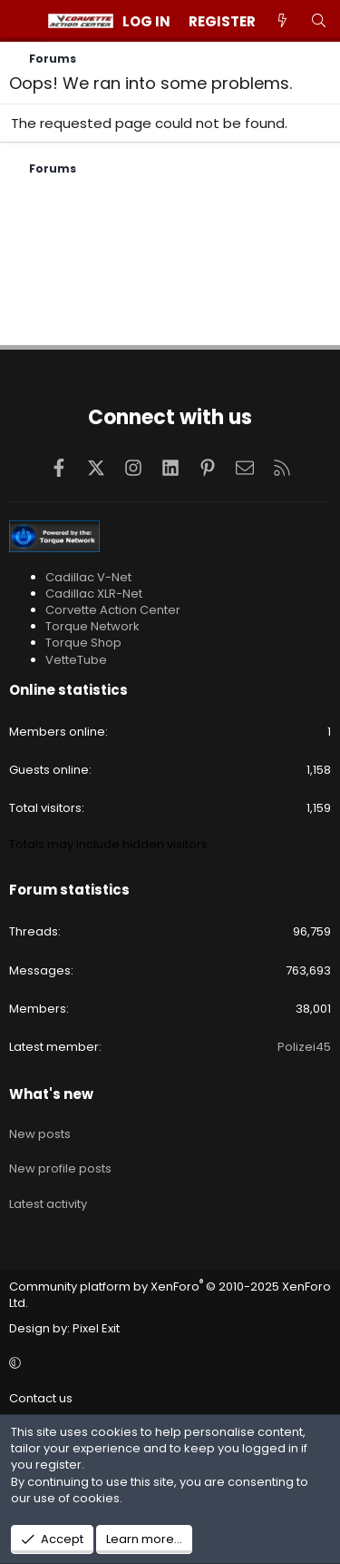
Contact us (41, 1398)
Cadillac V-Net (88, 577)
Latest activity (48, 1204)
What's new (51, 1094)
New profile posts (60, 1168)
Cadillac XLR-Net (93, 593)
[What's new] (282, 21)
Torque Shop (83, 642)
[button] (167, 1363)
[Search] (318, 21)
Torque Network (92, 626)
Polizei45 (304, 1046)
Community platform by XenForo (170, 1295)
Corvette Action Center (112, 610)
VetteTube (76, 659)
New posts (40, 1134)
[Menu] (24, 21)
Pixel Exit (96, 1328)
